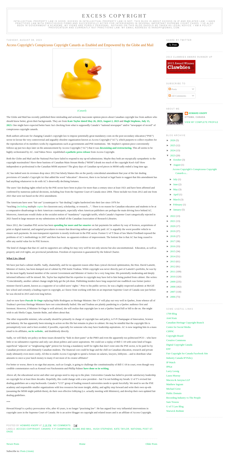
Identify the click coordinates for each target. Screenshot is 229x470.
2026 (173, 140)
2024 (173, 150)
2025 (173, 145)
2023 (173, 155)
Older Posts (151, 443)
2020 (173, 226)
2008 (173, 286)
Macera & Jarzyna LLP (178, 380)
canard (46, 429)
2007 (173, 291)
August (177, 164)
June (175, 184)
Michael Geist (173, 388)
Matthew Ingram (174, 384)
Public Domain (173, 393)
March (176, 199)
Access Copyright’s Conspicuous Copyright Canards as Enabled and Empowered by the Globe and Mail (79, 45)
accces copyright (28, 429)
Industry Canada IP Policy (179, 357)
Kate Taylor (121, 429)
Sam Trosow (172, 401)
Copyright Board (174, 335)
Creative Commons (176, 340)
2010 (173, 276)
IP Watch (170, 362)
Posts (173, 89)
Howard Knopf (198, 113)
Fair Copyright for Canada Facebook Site (187, 353)
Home (82, 443)
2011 (173, 271)
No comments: (62, 425)
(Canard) (81, 110)
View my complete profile (201, 122)
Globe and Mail (82, 429)
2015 (173, 251)
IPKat (169, 366)
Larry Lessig (172, 371)
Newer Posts (12, 443)
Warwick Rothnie (175, 410)
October (177, 159)
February (178, 204)
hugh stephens (102, 429)
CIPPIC (170, 331)
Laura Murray (173, 375)
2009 (173, 281)
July (175, 179)
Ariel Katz (171, 318)
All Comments (177, 95)
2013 (173, 261)
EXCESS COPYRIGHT (114, 16)
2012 (173, 266)
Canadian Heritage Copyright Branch (185, 322)
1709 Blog (171, 313)
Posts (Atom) (27, 451)
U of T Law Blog (175, 406)
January (177, 209)
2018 (173, 236)
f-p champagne (61, 429)
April (176, 194)
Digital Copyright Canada (179, 344)
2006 (173, 296)
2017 (173, 241)
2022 (173, 216)
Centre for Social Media (178, 327)
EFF (168, 349)
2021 (173, 221)
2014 (173, 256)
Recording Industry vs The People (183, 397)
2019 (173, 231)
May (175, 189)
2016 (173, 246)
